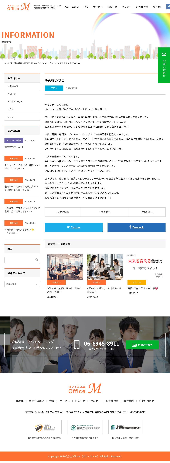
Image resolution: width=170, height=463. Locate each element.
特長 (86, 7)
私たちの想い (72, 7)
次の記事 (146, 212)
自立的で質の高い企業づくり (85, 430)
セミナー (126, 7)
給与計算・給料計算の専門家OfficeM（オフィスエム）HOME (31, 63)
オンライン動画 (14, 101)
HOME (20, 401)
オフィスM (18, 6)
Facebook (136, 227)
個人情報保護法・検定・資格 (125, 430)
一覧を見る (104, 212)
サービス (98, 7)
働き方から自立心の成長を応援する (44, 430)
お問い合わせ (145, 345)
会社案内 (157, 7)
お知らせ (112, 7)
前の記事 (64, 212)
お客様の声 (142, 7)
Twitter (73, 227)
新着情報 (63, 63)
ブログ (54, 88)
